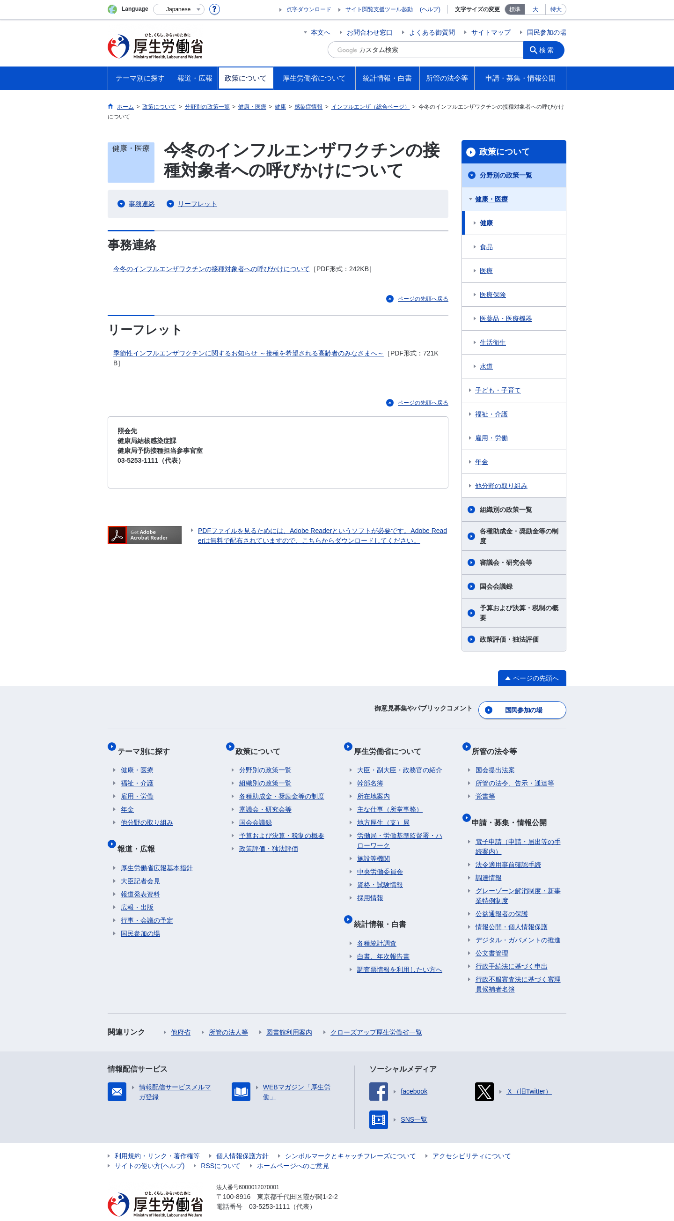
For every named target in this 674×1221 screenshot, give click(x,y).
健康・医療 (491, 199)
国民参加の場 (546, 32)
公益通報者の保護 (502, 895)
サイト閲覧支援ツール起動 (379, 9)
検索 (549, 49)
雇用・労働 (491, 438)
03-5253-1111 (269, 1188)
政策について (504, 151)
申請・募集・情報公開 (513, 808)
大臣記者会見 (140, 862)
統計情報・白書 (383, 909)
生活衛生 (493, 342)
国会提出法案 (495, 759)
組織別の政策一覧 (506, 509)
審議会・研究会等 (506, 562)
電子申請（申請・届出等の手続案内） (518, 828)
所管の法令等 (498, 744)
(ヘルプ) (430, 9)
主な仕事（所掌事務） (390, 799)
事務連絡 (142, 203)
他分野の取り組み (501, 485)
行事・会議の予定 (147, 902)
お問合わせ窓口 (370, 32)
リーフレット (197, 203)
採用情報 (370, 887)
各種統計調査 (376, 925)
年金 (481, 462)
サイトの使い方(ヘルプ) (149, 1147)
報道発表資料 (140, 876)
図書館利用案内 (289, 1014)
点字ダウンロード (308, 9)
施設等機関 (373, 848)
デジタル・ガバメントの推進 (518, 921)
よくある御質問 (432, 32)
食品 (486, 247)
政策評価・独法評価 (509, 639)
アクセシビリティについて (471, 1137)
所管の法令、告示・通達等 (515, 773)
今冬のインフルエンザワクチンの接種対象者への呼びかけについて (211, 269)
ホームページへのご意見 (293, 1147)
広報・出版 (137, 889)
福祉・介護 (491, 414)
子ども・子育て (498, 390)
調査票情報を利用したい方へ (399, 951)
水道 (486, 366)
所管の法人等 (228, 1014)
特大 (556, 9)
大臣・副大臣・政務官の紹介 (399, 759)
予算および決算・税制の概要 (519, 613)
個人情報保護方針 (242, 1137)
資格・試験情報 (380, 874)
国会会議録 (496, 586)
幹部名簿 (370, 773)
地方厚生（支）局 (383, 812)
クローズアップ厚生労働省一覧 (376, 1014)
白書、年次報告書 (383, 938)
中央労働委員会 (380, 861)
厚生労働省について (391, 744)
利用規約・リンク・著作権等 (157, 1137)
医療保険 (493, 294)
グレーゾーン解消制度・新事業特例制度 (518, 877)
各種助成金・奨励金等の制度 (519, 536)
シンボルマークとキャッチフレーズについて (350, 1137)
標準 (514, 9)
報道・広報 (139, 834)
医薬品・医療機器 (506, 318)
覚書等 (485, 786)
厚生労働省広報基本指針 (157, 849)
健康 (486, 223)
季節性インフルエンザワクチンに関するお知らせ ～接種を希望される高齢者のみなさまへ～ (248, 353)
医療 (486, 270)
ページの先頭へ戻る (423, 299)
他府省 (180, 1014)
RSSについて (221, 1147)
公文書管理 (492, 935)
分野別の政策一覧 (506, 175)
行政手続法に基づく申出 (512, 948)
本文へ (320, 32)
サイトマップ (491, 32)
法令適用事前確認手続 (508, 846)
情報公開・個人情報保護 (512, 908)
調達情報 (489, 859)
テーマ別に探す (147, 744)
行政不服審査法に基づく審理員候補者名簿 (518, 966)
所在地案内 (373, 786)
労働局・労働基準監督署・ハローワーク (399, 830)
